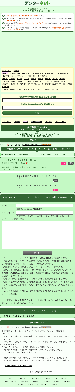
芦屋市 (40, 79)
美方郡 (55, 89)
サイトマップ (23, 378)
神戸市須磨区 (63, 73)
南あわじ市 (38, 84)
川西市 (49, 81)
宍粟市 (62, 84)
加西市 (5, 84)
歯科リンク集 (24, 381)
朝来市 (48, 84)
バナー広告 (40, 384)
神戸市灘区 (26, 73)
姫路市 (5, 79)
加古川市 (5, 81)
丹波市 (30, 84)
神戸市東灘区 (14, 73)
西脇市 (21, 81)
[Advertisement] (37, 49)
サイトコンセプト (16, 352)
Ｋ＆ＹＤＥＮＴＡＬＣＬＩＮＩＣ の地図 (18, 316)
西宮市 (26, 79)
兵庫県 (16, 71)
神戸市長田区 (50, 73)
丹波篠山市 (13, 84)
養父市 (23, 84)
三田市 (64, 81)
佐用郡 (48, 89)
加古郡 (19, 89)
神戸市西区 (42, 76)
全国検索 (48, 378)
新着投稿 (35, 381)
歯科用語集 (67, 381)
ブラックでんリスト (15, 347)
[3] (16, 145)
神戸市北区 (19, 76)
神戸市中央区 (31, 76)
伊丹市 (48, 79)
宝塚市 (28, 81)
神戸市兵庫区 (38, 73)
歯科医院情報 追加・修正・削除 (18, 366)
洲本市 (33, 79)
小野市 (56, 81)
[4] (19, 145)
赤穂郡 (40, 89)
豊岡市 (62, 79)
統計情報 (30, 384)
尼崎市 (12, 79)
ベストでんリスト (61, 378)
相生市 (55, 79)
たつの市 (5, 87)
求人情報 (48, 122)
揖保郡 (33, 89)
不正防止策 (11, 294)
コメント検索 (60, 122)
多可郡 (12, 89)
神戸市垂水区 (7, 76)
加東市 (69, 84)
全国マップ (6, 71)
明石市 (19, 79)
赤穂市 (14, 81)
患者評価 (56, 381)
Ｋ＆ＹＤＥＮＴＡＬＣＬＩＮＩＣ (20, 160)
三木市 (35, 81)
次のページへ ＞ (37, 140)
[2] (12, 145)
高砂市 (42, 81)
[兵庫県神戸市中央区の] (37, 145)
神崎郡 (26, 89)
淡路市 (55, 84)
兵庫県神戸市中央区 (10, 163)
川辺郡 (5, 89)
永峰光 (55, 384)
